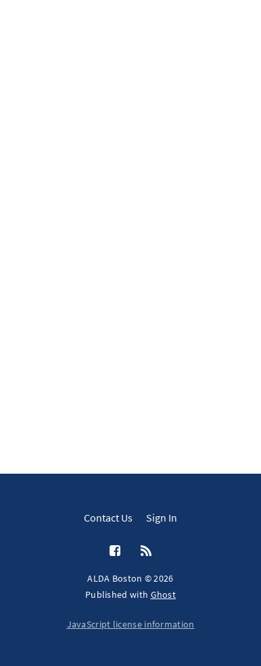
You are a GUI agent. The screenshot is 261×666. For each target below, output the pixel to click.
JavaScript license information (131, 624)
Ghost (163, 594)
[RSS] (146, 551)
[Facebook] (115, 551)
